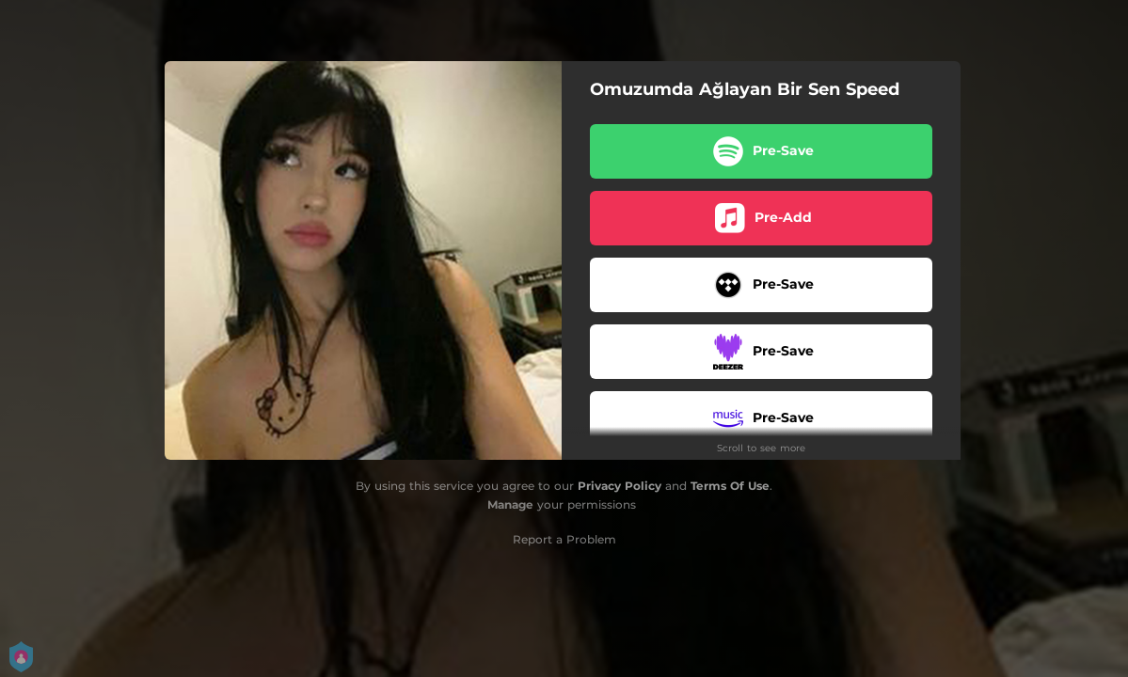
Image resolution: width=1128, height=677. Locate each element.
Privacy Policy (619, 486)
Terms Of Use (730, 486)
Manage (510, 504)
